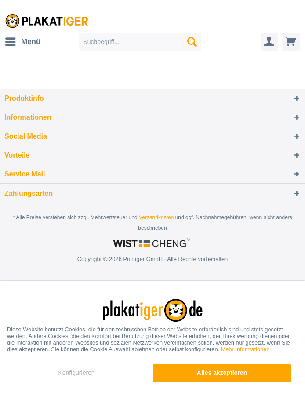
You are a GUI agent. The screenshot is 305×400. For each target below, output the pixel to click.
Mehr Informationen (245, 349)
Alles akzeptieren (222, 372)
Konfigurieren (76, 372)
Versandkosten (156, 217)
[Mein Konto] (269, 42)
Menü (22, 40)
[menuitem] (22, 42)
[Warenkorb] (291, 42)
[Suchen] (192, 42)
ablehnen (143, 349)
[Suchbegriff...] (140, 42)
